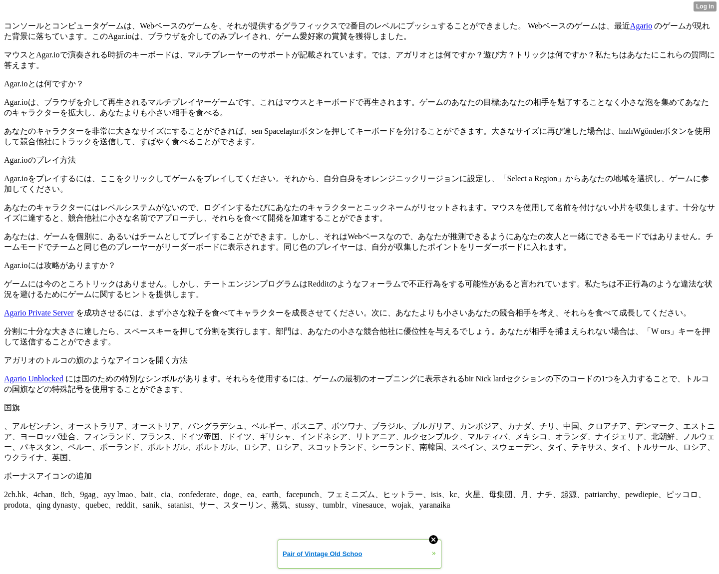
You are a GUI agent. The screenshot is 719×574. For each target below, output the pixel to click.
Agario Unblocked (33, 378)
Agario (641, 25)
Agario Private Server (39, 312)
